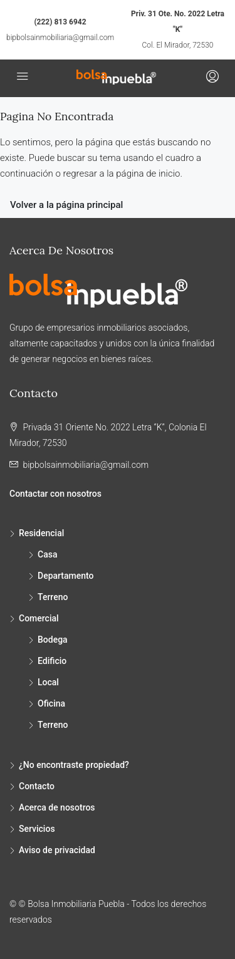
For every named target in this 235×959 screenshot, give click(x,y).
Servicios (37, 829)
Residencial (41, 533)
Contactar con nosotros (55, 494)
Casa (47, 554)
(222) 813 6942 (60, 22)
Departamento (66, 576)
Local (48, 682)
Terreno (53, 597)
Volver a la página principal (66, 204)
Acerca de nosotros (57, 807)
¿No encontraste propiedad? (74, 765)
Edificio (52, 661)
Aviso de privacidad (57, 850)
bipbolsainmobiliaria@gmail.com (60, 37)
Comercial (39, 618)
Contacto (37, 786)
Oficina (51, 703)
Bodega (53, 640)
